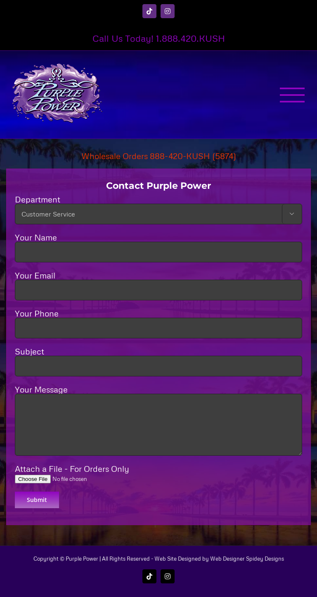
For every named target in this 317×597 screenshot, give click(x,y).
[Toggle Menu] (292, 95)
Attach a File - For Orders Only (78, 473)
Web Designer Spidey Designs (247, 558)
